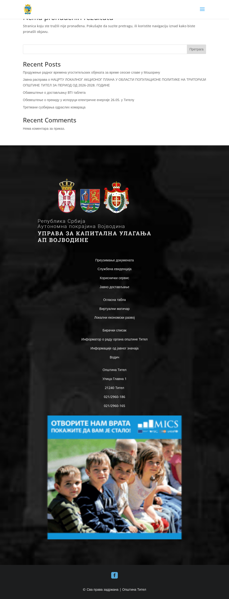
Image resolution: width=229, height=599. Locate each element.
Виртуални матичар (114, 308)
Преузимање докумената (114, 260)
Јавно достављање (114, 287)
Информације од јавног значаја (114, 348)
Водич (114, 357)
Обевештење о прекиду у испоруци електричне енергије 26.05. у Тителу (78, 100)
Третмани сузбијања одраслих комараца (54, 107)
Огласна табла (114, 299)
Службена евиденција (114, 269)
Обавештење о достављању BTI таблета (54, 92)
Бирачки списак (115, 330)
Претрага (196, 49)
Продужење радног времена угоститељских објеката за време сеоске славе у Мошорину (91, 72)
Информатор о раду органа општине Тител (114, 339)
